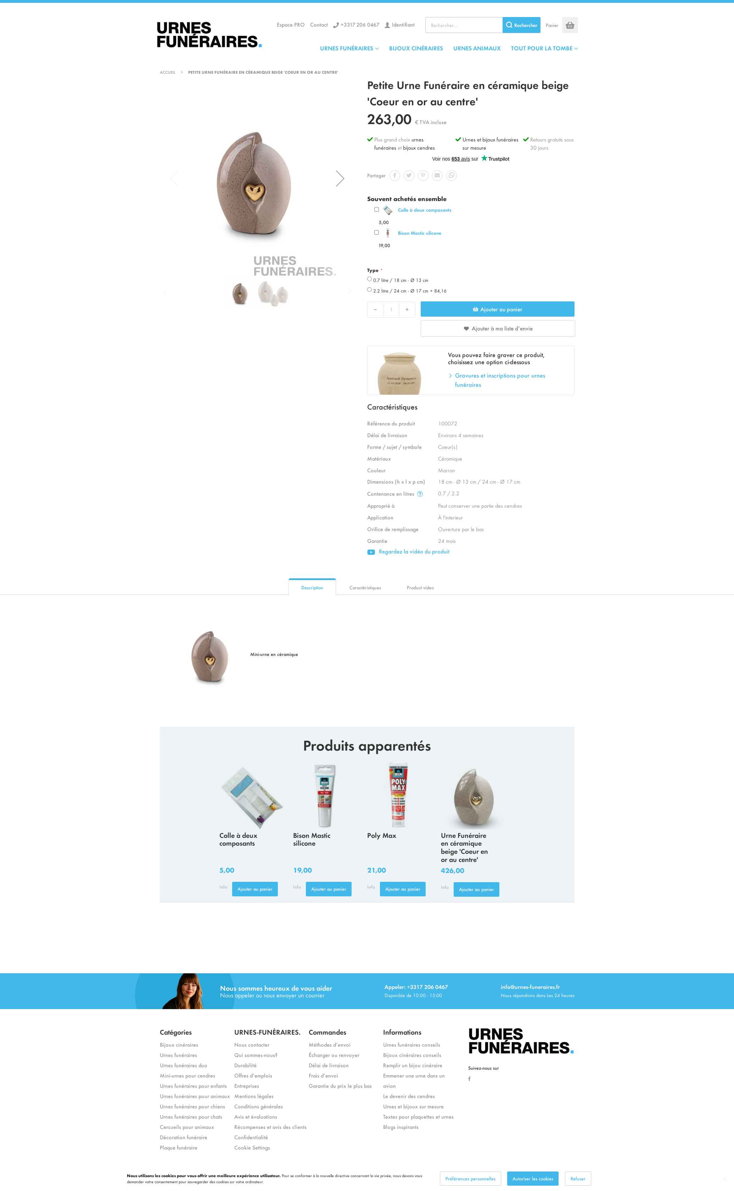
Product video (420, 587)
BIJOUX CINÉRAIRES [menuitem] (416, 48)
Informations (402, 1031)
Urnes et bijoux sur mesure (413, 1106)
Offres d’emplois (253, 1075)
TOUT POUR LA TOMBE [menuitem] (541, 48)
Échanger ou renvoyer (334, 1054)
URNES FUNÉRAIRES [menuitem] (346, 48)
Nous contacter (251, 1044)
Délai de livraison (329, 1065)
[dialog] (367, 1178)
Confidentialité (251, 1137)
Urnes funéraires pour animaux (195, 1096)
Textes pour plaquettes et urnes (418, 1116)
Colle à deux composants (425, 209)
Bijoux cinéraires (179, 1044)
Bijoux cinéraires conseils (412, 1054)
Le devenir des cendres (409, 1096)
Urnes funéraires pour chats (191, 1116)
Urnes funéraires (178, 1054)
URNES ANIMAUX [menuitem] (477, 48)
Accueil (167, 72)
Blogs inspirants (401, 1126)
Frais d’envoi (323, 1075)
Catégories (176, 1031)
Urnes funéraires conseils (411, 1044)
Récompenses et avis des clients (270, 1126)
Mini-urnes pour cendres (187, 1075)
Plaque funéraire (178, 1147)
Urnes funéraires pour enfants (193, 1085)
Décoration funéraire (183, 1137)
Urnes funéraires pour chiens (192, 1106)
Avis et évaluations (255, 1116)
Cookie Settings (252, 1147)
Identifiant (403, 24)
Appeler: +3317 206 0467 (416, 986)
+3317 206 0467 (360, 24)
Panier (552, 25)
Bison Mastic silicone (419, 232)
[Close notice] (724, 1178)
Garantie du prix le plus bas (340, 1085)
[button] (340, 178)
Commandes (327, 1031)
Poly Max (381, 835)
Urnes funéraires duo (183, 1065)
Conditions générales (258, 1106)
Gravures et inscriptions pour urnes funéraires (500, 380)
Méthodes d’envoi (330, 1044)
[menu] (449, 48)
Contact (319, 24)
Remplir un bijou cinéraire (412, 1065)
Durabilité (245, 1065)
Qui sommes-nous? (256, 1054)
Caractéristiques (365, 587)
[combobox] (482, 25)
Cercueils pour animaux (187, 1126)
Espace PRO (291, 24)
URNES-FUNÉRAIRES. (267, 1031)
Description (312, 587)
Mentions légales (254, 1096)
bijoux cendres (419, 147)
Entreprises (246, 1085)
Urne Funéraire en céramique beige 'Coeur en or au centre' (464, 847)
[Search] (521, 25)
